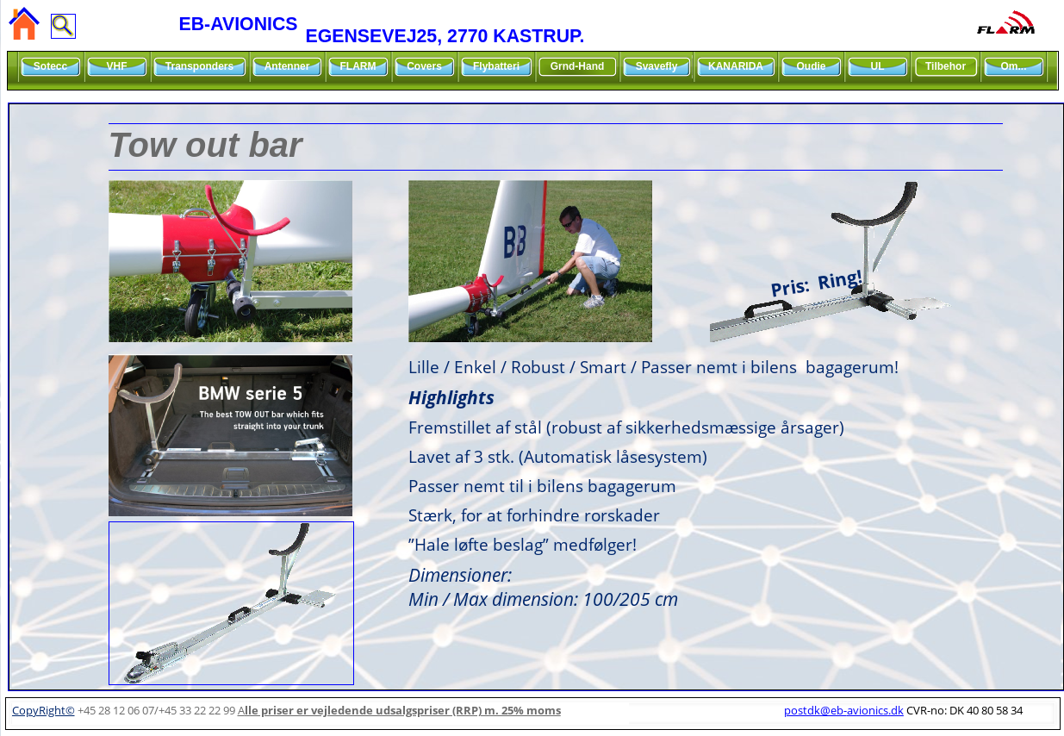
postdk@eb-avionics (844, 710)
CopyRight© (43, 710)
